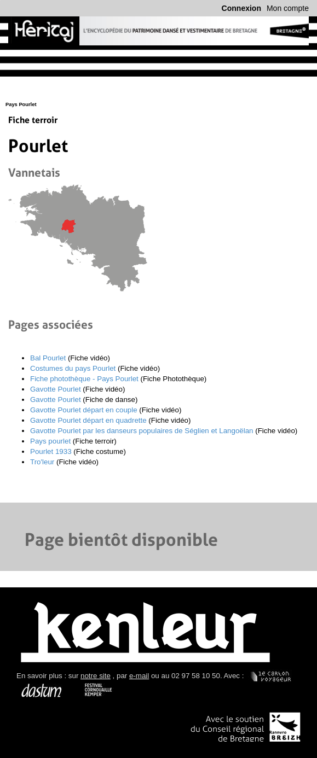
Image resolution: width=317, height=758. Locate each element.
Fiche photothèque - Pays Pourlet (84, 379)
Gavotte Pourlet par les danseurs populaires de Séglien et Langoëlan (141, 431)
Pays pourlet (50, 441)
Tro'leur (42, 462)
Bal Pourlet (48, 358)
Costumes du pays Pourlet (73, 368)
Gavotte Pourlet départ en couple (83, 410)
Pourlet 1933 (51, 451)
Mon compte (288, 8)
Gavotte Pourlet (55, 389)
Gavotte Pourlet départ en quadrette (88, 420)
